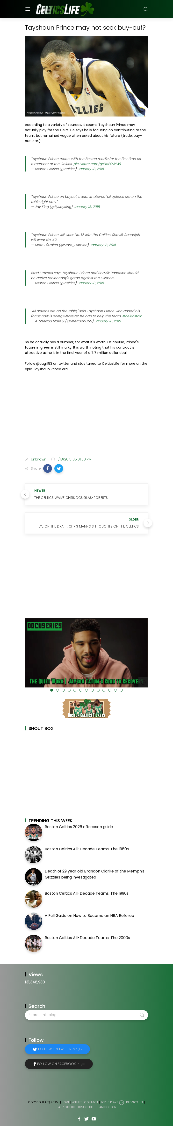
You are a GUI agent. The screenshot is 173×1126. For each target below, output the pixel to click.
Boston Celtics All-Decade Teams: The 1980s (87, 849)
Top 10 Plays (109, 1102)
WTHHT (77, 1102)
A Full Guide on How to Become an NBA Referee (89, 915)
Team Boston (106, 1107)
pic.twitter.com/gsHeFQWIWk (97, 163)
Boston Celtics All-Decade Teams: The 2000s (87, 938)
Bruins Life (86, 1107)
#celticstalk (132, 316)
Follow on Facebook (61, 1063)
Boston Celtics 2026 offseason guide (79, 827)
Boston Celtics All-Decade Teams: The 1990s (87, 893)
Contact (91, 1102)
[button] (47, 468)
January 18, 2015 (91, 168)
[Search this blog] (86, 1015)
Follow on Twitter (60, 1049)
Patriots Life (66, 1107)
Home (66, 1102)
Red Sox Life (135, 1102)
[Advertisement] (86, 415)
